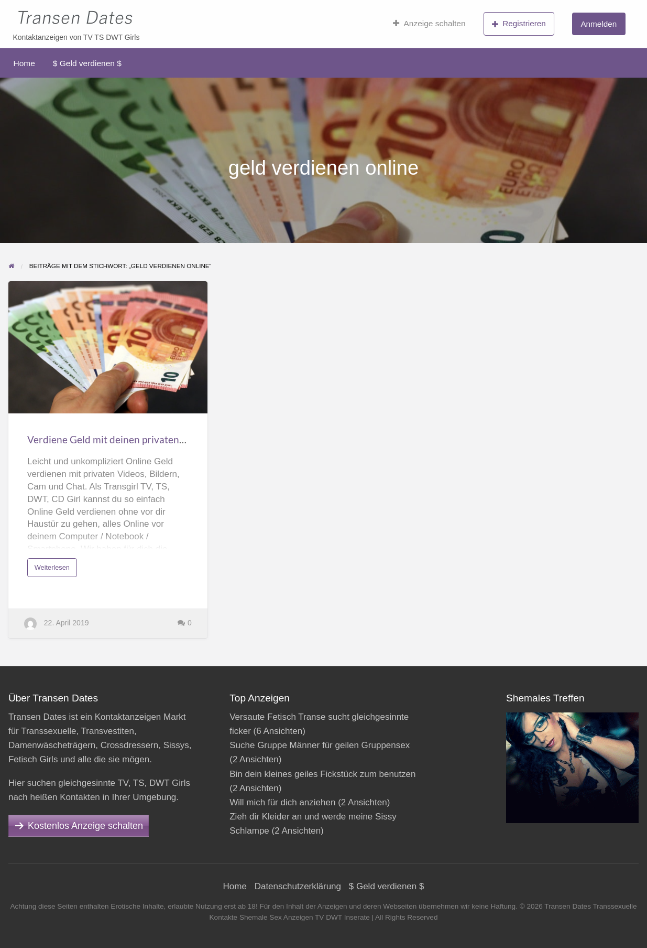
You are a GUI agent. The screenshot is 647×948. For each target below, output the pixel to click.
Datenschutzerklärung (298, 886)
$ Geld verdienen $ (87, 63)
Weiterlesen (55, 570)
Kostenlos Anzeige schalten (85, 826)
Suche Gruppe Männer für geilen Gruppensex (319, 745)
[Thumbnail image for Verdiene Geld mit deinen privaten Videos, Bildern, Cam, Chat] (107, 347)
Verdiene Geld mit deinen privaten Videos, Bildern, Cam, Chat (163, 439)
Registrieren (519, 23)
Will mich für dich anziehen (282, 802)
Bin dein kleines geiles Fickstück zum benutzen (322, 774)
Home (24, 63)
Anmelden (598, 23)
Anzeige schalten (429, 23)
